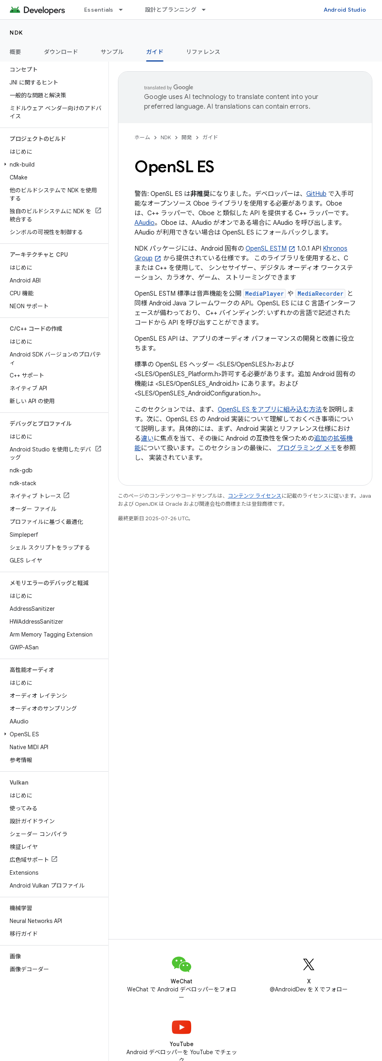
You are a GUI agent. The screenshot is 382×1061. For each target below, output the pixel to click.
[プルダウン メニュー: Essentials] (124, 9)
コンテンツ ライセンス (254, 495)
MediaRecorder (320, 293)
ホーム (142, 137)
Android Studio (345, 9)
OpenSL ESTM (266, 249)
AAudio (144, 223)
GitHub (316, 194)
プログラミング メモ (307, 448)
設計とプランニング (170, 9)
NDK (16, 32)
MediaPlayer (264, 293)
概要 (15, 52)
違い (147, 439)
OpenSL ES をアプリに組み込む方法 (270, 410)
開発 (187, 137)
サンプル (112, 52)
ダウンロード (61, 52)
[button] (52, 164)
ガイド (210, 137)
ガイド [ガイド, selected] (154, 52)
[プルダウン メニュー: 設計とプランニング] (207, 9)
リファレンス (203, 52)
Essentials (99, 9)
